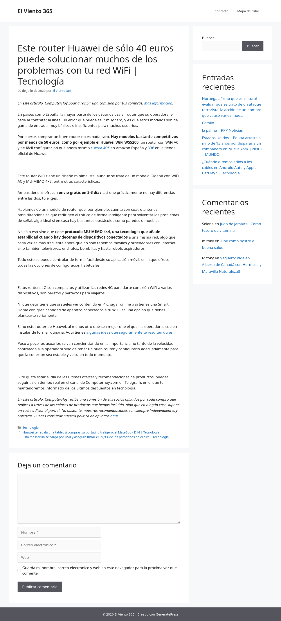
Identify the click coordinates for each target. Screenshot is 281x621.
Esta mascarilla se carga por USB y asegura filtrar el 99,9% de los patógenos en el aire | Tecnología (96, 437)
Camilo (208, 122)
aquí (114, 415)
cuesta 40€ (100, 147)
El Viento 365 (35, 11)
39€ (151, 147)
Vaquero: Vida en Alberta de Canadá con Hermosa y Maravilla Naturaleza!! (231, 264)
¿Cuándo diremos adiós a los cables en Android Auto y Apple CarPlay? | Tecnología (229, 167)
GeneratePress (167, 614)
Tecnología (31, 427)
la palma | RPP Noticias (222, 130)
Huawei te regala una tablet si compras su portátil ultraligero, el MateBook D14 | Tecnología (91, 432)
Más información (158, 103)
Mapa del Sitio (248, 11)
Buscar (208, 37)
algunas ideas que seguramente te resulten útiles (129, 332)
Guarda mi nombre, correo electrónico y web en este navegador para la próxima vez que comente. (99, 570)
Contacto (221, 11)
